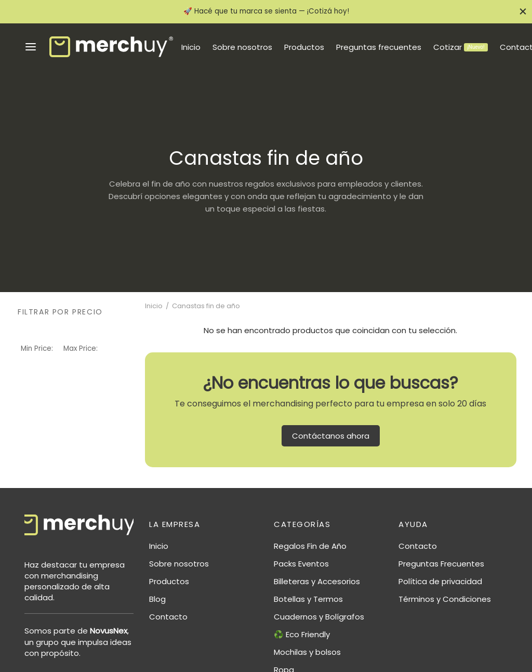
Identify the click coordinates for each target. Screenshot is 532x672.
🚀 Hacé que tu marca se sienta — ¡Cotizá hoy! (266, 11)
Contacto (168, 616)
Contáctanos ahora (330, 435)
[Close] (523, 12)
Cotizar (460, 47)
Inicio (191, 47)
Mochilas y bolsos (307, 652)
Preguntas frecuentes (378, 47)
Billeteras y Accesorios (317, 581)
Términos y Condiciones (444, 599)
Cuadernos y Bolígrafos (319, 616)
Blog (157, 599)
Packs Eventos (301, 563)
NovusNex (108, 630)
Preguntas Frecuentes (441, 563)
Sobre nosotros (242, 47)
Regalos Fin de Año (310, 546)
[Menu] (30, 46)
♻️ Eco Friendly (302, 634)
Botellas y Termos (308, 599)
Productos (304, 47)
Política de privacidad (440, 581)
